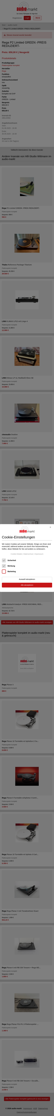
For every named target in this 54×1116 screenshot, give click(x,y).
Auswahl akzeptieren (27, 579)
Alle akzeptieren (27, 585)
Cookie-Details (16, 554)
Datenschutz (28, 554)
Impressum (39, 554)
